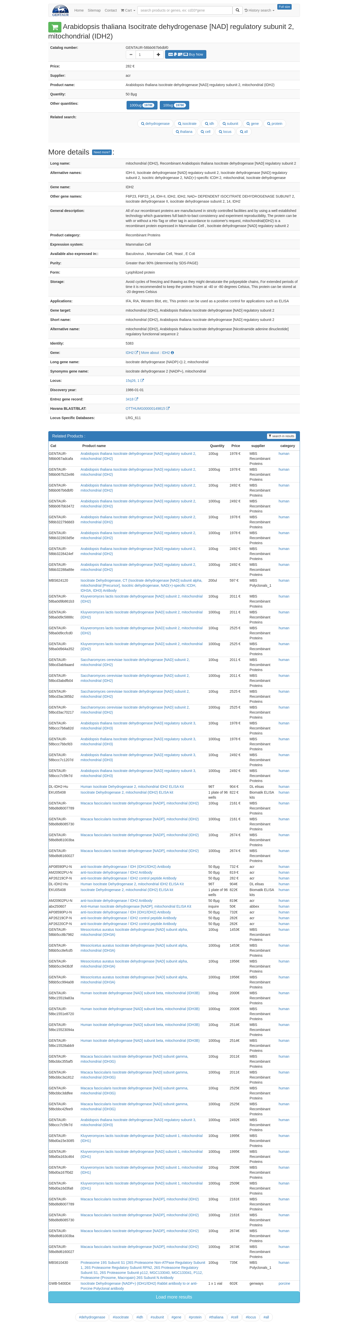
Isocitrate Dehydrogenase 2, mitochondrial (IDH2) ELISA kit (127, 792)
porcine (284, 1283)
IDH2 (132, 353)
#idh (139, 1317)
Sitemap (94, 10)
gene (253, 124)
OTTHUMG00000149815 (148, 409)
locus (225, 132)
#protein (195, 1317)
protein (274, 124)
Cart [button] (128, 10)
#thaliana (216, 1317)
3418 (132, 399)
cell (205, 132)
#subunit (157, 1317)
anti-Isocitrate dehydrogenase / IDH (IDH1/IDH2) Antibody (126, 867)
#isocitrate (121, 1317)
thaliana (184, 132)
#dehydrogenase (92, 1317)
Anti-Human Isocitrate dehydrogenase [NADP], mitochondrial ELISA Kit (136, 906)
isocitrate (187, 124)
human (284, 454)
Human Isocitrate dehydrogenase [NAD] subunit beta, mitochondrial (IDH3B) (140, 993)
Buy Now (185, 54)
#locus (251, 1317)
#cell (234, 1317)
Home (79, 10)
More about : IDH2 (157, 353)
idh (209, 124)
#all (266, 1317)
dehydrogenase (155, 124)
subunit (230, 124)
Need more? (102, 152)
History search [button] (260, 10)
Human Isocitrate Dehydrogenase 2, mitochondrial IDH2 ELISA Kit (132, 787)
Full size (284, 7)
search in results (281, 436)
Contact (111, 10)
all (244, 132)
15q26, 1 (135, 381)
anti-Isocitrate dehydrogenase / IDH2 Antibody (116, 872)
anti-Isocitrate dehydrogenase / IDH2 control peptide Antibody (128, 878)
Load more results (174, 1297)
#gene (176, 1317)
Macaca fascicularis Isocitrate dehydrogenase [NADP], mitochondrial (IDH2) (140, 803)
